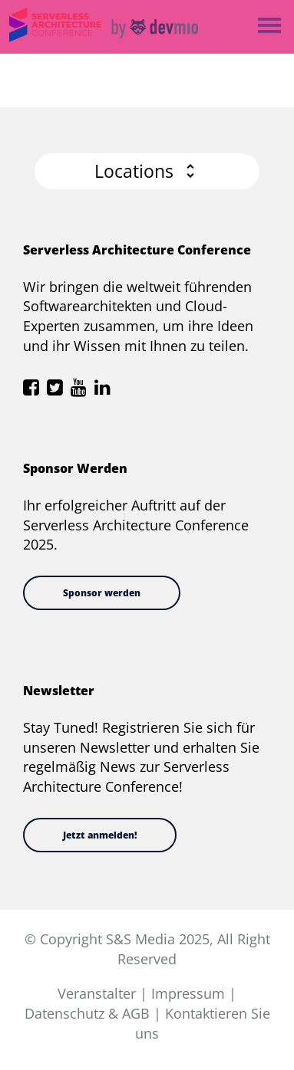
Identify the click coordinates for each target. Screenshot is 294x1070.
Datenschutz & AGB (87, 1013)
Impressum (188, 993)
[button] (147, 171)
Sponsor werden (101, 592)
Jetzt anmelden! (100, 835)
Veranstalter (97, 993)
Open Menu (269, 26)
